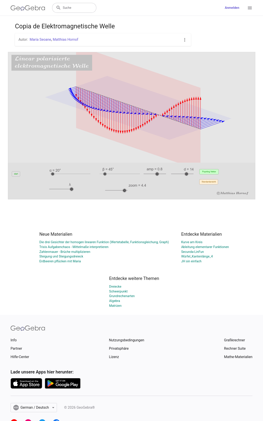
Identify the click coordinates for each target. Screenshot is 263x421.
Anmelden (232, 8)
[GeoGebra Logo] (28, 8)
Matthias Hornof (65, 39)
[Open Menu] (249, 8)
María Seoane (40, 39)
